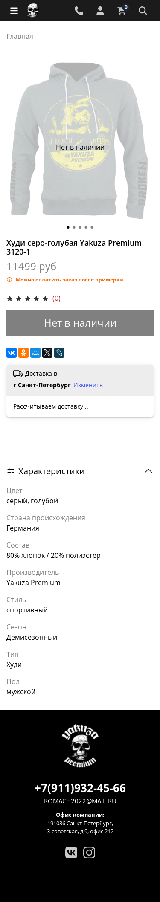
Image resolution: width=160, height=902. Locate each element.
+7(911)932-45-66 (80, 787)
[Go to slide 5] (92, 227)
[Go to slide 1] (68, 227)
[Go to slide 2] (74, 227)
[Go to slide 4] (86, 227)
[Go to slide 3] (80, 227)
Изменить (88, 385)
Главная (19, 36)
